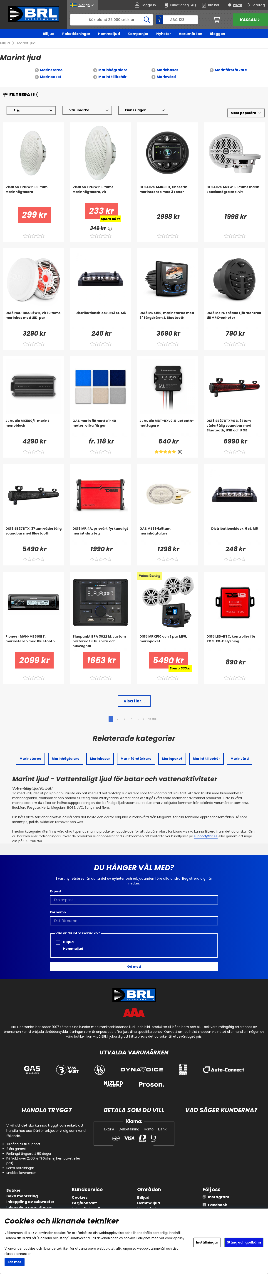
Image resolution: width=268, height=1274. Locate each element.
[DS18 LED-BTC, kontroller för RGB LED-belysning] (234, 643)
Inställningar (207, 1242)
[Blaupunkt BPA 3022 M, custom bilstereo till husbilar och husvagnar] (100, 643)
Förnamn (58, 912)
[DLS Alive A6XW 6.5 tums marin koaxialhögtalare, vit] (234, 194)
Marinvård (166, 76)
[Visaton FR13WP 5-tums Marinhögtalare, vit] (100, 194)
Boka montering (22, 1196)
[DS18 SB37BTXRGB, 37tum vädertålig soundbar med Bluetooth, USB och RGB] (234, 427)
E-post (56, 891)
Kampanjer (138, 33)
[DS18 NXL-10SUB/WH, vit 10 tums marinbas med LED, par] (33, 320)
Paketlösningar (76, 33)
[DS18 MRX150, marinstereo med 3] (167, 320)
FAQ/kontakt (84, 1203)
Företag (258, 5)
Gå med (134, 966)
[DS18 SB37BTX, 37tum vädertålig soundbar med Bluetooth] (33, 535)
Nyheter (163, 33)
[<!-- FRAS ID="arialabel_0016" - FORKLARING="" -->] (110, 228)
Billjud (49, 33)
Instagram (218, 1197)
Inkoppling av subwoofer (30, 1201)
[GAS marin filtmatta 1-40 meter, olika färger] (100, 427)
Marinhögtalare (112, 70)
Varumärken (190, 33)
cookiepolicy (174, 1238)
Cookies (79, 1197)
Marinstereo (51, 70)
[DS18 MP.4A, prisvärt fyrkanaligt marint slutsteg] (100, 535)
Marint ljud (26, 43)
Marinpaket (50, 76)
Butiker (13, 1190)
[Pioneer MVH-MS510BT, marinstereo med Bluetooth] (33, 643)
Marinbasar (167, 70)
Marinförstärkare (231, 70)
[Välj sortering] (246, 113)
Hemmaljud (109, 33)
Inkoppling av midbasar (29, 1207)
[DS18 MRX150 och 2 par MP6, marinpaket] (167, 643)
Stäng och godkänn (244, 1242)
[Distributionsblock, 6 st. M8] (234, 535)
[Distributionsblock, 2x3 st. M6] (100, 320)
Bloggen (217, 33)
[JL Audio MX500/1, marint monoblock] (33, 427)
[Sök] (111, 19)
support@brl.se (206, 836)
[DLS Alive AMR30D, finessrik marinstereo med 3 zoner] (167, 194)
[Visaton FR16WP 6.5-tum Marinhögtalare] (33, 194)
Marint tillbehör (112, 76)
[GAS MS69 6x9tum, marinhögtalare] (167, 535)
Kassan (250, 20)
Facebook (217, 1205)
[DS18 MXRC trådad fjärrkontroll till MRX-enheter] (234, 320)
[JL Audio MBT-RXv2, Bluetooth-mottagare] (167, 427)
